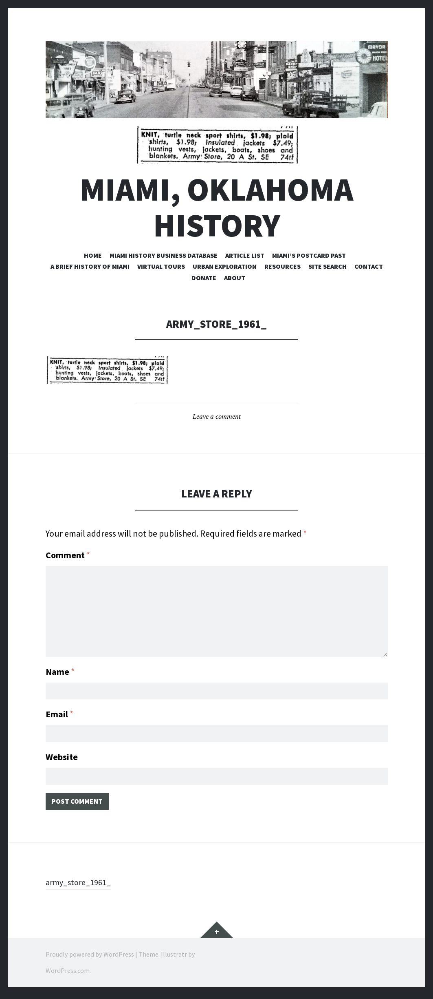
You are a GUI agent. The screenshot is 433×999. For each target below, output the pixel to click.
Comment (68, 555)
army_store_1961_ (81, 886)
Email (59, 712)
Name (60, 668)
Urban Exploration (225, 266)
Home (93, 255)
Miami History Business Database (164, 255)
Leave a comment (217, 416)
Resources (282, 266)
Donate (203, 278)
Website (62, 757)
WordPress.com (68, 974)
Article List (244, 255)
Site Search (327, 266)
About (234, 278)
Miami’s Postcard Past (309, 255)
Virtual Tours (161, 266)
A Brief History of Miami (90, 266)
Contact (368, 266)
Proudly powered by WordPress (90, 958)
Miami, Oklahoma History (216, 207)
